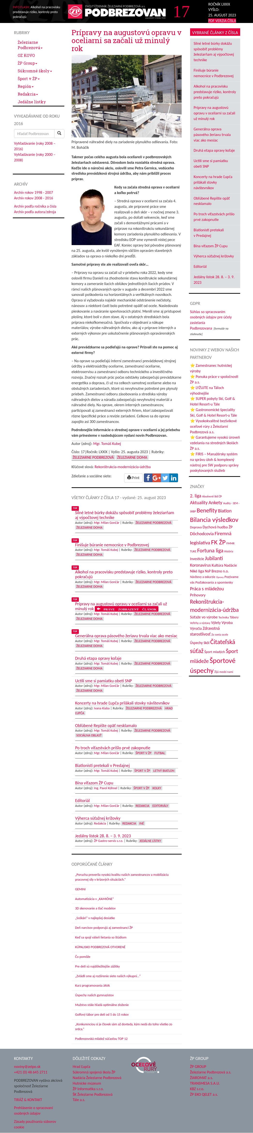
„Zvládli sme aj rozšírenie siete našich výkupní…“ (108, 976)
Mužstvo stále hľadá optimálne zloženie (102, 1005)
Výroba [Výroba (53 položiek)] (227, 622)
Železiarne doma (132, 457)
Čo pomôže (82, 957)
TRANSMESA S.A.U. (205, 1083)
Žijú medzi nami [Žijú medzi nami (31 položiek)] (224, 672)
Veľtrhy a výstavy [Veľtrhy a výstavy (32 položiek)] (200, 623)
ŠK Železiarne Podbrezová (93, 1094)
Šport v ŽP (29, 78)
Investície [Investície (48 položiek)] (197, 558)
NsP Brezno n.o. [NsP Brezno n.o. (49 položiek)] (217, 571)
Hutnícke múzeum (87, 1083)
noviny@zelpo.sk (27, 1066)
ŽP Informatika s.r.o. (88, 1089)
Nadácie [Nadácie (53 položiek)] (230, 565)
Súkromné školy (35, 70)
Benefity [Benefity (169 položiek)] (207, 510)
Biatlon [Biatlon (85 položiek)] (224, 511)
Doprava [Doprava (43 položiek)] (196, 527)
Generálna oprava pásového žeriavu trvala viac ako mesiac (212, 135)
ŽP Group (27, 63)
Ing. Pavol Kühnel (105, 788)
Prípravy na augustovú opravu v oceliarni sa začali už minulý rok (214, 113)
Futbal (160, 753)
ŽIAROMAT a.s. (201, 1077)
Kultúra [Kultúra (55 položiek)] (217, 565)
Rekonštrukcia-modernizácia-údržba (123, 467)
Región (26, 86)
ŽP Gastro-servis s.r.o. (108, 841)
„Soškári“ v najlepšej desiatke (95, 918)
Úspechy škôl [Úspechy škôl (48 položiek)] (199, 642)
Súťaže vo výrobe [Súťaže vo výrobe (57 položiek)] (204, 617)
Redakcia (28, 94)
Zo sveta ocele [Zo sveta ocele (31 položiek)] (219, 634)
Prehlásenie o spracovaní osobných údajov (33, 1110)
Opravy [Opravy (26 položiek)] (220, 577)
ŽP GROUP (198, 1066)
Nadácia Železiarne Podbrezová (97, 1077)
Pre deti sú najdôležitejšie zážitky (97, 966)
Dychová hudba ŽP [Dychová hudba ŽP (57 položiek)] (218, 527)
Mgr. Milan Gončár (106, 523)
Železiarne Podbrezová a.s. (210, 1072)
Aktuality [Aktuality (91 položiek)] (199, 502)
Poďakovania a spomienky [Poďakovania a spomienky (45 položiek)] (214, 582)
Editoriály (160, 806)
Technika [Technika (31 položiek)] (223, 617)
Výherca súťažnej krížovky (214, 256)
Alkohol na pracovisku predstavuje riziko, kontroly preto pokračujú (215, 92)
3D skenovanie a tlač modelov (95, 908)
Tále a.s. (79, 1099)
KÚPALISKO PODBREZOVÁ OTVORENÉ (100, 947)
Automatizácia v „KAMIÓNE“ (94, 899)
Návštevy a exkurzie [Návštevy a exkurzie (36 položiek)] (203, 577)
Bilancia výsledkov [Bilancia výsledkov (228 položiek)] (214, 520)
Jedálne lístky (32, 101)
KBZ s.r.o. (197, 1089)
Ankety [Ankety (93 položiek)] (215, 502)
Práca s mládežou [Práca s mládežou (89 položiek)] (207, 589)
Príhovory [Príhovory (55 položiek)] (198, 595)
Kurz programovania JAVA (92, 985)
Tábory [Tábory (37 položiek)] (234, 617)
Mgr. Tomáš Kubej (107, 443)
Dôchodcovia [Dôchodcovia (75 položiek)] (202, 533)
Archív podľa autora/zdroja (35, 212)
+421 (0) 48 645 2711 (30, 1072)
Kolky (156, 788)
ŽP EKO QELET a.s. (204, 1094)
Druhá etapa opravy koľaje (214, 150)
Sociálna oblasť (89, 735)
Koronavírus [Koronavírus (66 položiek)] (200, 565)
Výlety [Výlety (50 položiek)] (216, 622)
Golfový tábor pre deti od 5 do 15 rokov (102, 1015)
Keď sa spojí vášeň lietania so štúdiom (100, 937)
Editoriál (200, 266)
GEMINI (80, 889)
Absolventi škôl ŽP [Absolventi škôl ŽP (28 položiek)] (212, 496)
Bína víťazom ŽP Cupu (211, 246)
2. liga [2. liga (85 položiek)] (195, 496)
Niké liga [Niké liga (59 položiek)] (197, 571)
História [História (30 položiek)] (228, 551)
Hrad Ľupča (81, 1066)
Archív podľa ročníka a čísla (35, 206)
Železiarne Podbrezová (30, 45)
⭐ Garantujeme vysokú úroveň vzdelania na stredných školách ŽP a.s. (215, 443)
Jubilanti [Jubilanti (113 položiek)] (214, 558)
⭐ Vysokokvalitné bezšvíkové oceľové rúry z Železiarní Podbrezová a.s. (213, 426)
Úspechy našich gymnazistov (94, 995)
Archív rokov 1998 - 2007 (33, 192)
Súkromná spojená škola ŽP (94, 1072)
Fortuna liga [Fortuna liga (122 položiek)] (210, 550)
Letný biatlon (163, 771)
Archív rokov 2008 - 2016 (33, 198)
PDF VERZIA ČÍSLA (222, 20)
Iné (141, 823)
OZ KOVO (26, 55)
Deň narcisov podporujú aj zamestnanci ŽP (104, 928)
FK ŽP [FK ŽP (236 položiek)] (218, 542)
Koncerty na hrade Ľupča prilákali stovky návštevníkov (213, 182)
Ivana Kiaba (102, 708)
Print (133, 477)
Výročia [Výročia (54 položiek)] (196, 628)
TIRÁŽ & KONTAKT (28, 1099)
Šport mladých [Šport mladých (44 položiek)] (214, 652)
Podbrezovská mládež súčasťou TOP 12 (101, 1039)
